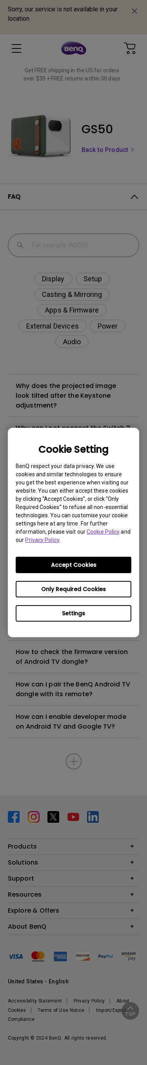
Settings (73, 613)
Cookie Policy (103, 532)
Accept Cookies (73, 565)
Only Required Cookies (73, 589)
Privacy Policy (42, 540)
